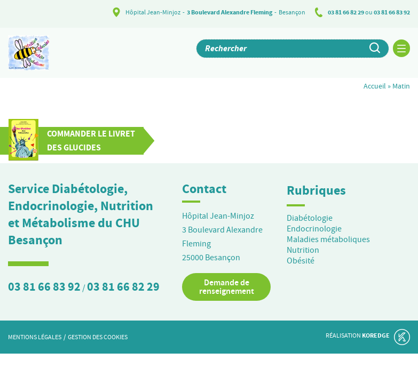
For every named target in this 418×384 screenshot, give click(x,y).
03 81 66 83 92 (392, 12)
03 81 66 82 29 (346, 12)
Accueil (375, 86)
